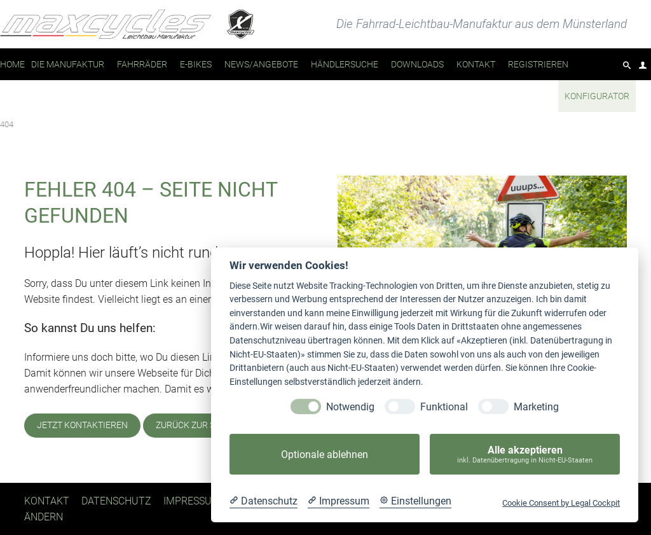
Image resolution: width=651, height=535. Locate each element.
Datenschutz (116, 501)
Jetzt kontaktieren (82, 425)
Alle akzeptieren (525, 454)
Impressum (192, 501)
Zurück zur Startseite (207, 425)
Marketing (536, 407)
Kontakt (46, 501)
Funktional (444, 407)
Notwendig (350, 407)
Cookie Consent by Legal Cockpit (561, 503)
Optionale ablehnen (324, 454)
